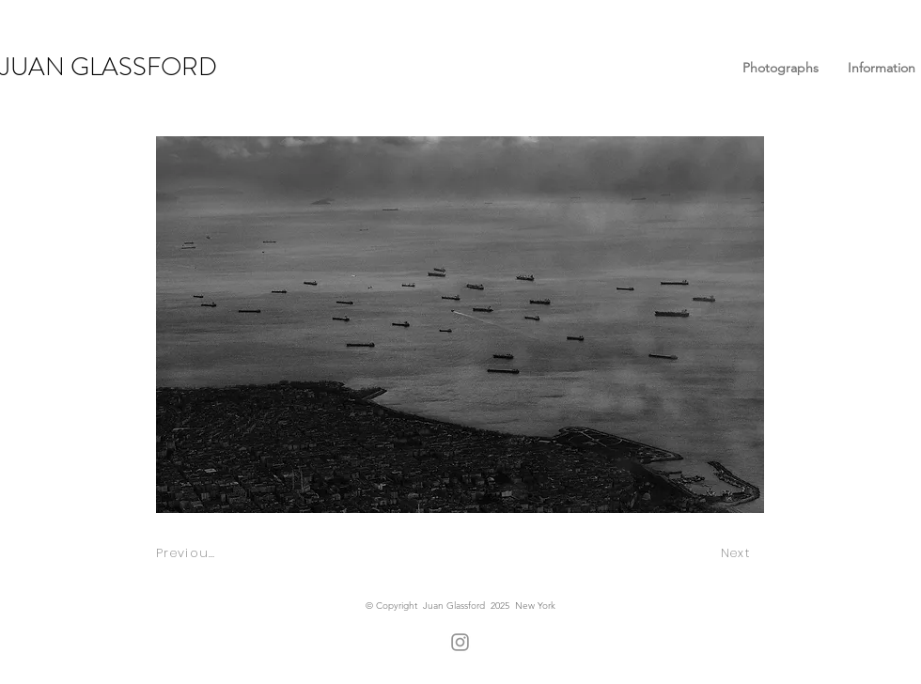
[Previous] (187, 553)
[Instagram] (460, 642)
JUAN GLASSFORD (108, 67)
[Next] (737, 553)
